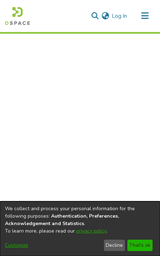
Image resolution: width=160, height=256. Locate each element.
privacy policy (91, 231)
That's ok (139, 245)
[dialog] (80, 228)
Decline (114, 245)
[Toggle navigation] (145, 16)
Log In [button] (120, 16)
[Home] (17, 16)
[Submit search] (94, 16)
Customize (16, 245)
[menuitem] (105, 16)
